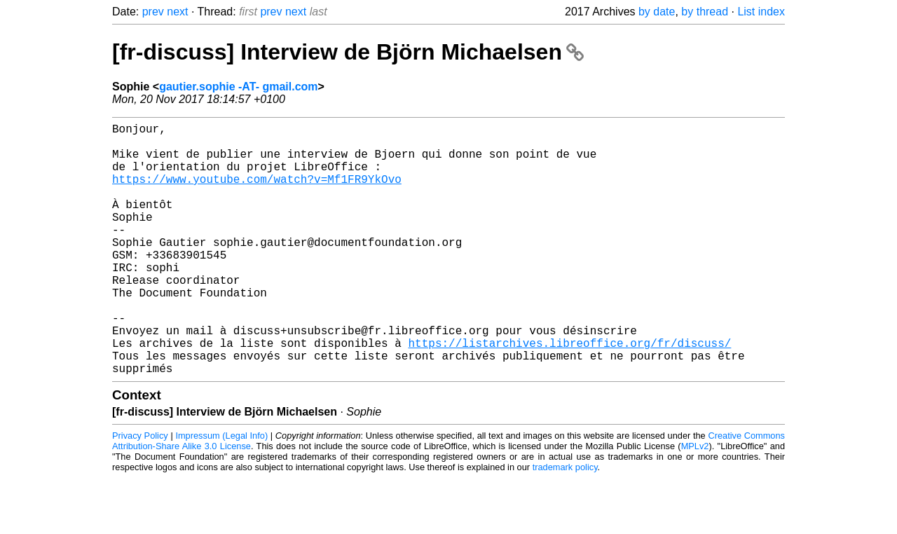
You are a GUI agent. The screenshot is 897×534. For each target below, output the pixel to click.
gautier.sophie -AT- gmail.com (238, 87)
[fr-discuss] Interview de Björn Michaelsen (348, 51)
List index (761, 12)
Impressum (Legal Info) (221, 491)
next (177, 12)
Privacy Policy (140, 491)
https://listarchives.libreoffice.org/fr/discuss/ (569, 393)
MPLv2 (695, 502)
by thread (704, 12)
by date (656, 12)
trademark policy (565, 523)
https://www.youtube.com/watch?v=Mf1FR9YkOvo (257, 192)
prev (153, 12)
